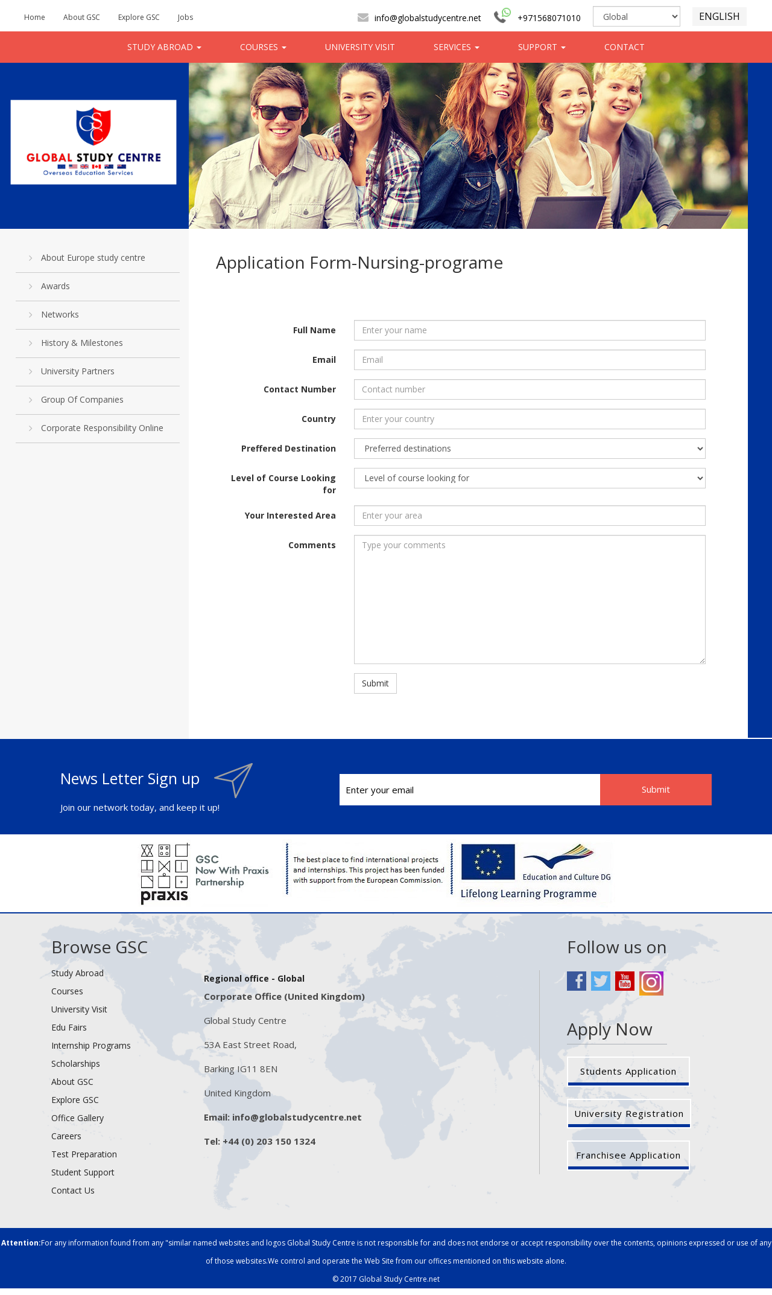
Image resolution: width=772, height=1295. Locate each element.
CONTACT (624, 47)
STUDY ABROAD (164, 47)
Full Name (314, 330)
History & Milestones (76, 343)
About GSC (81, 17)
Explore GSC (139, 17)
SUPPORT (542, 47)
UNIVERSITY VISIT (360, 47)
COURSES (263, 47)
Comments (312, 545)
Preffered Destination (288, 448)
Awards (49, 286)
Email (324, 359)
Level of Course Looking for (283, 484)
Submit (375, 683)
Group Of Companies (76, 400)
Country (319, 418)
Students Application (628, 1071)
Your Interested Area (290, 515)
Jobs (185, 17)
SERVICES (456, 47)
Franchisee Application (628, 1155)
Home (34, 17)
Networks (54, 315)
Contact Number (300, 389)
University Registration (629, 1113)
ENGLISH (719, 16)
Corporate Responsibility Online (96, 428)
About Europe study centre (87, 258)
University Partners (72, 371)
